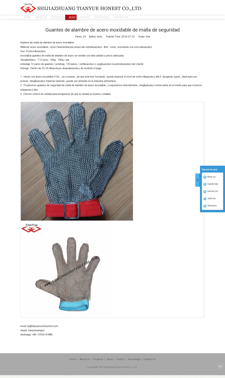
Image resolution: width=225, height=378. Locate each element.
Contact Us (150, 359)
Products (98, 359)
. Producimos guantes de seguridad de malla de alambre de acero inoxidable (64, 85)
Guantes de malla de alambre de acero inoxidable (47, 42)
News (110, 359)
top (220, 366)
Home (72, 359)
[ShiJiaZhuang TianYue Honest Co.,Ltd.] (80, 8)
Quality (120, 359)
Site (148, 36)
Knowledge (134, 359)
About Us (85, 359)
